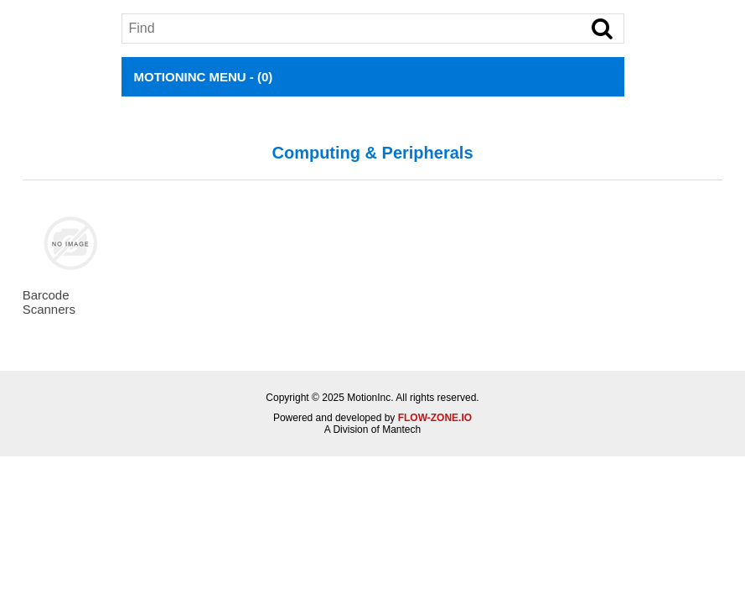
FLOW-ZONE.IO (435, 418)
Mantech (401, 429)
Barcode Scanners (49, 302)
